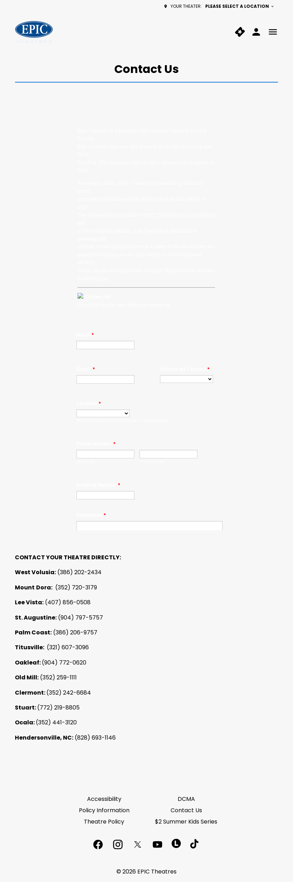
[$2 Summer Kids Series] (186, 821)
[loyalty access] (256, 32)
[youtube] (157, 844)
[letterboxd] (176, 843)
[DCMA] (186, 799)
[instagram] (117, 844)
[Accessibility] (104, 799)
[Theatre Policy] (104, 821)
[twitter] (137, 844)
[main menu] (273, 32)
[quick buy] (240, 32)
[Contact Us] (186, 810)
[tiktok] (195, 844)
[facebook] (98, 844)
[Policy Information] (104, 810)
